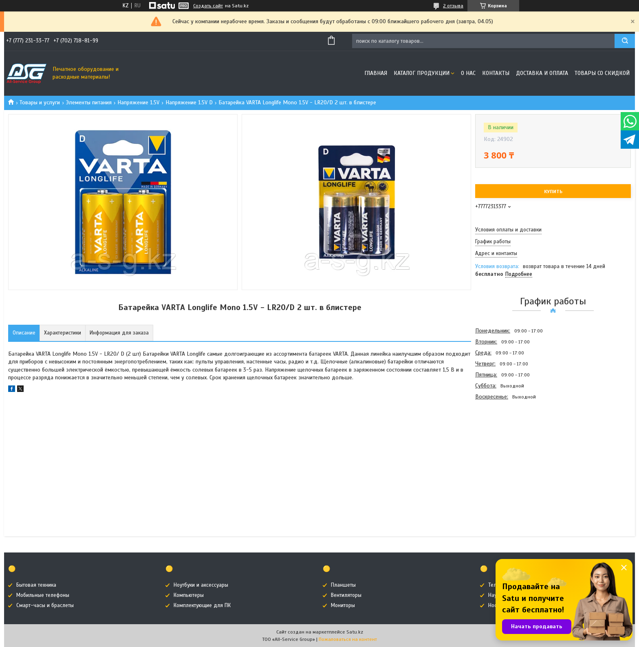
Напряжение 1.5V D (189, 102)
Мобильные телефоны (42, 595)
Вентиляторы (346, 595)
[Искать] (625, 41)
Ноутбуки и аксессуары (201, 585)
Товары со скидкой (602, 73)
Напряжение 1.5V (138, 102)
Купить (553, 191)
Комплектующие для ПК (202, 605)
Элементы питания (89, 102)
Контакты (495, 73)
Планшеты (343, 585)
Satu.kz (354, 632)
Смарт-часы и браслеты (45, 605)
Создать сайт (208, 6)
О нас (468, 73)
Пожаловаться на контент (348, 639)
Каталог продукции (422, 73)
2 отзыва (453, 6)
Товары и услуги (40, 102)
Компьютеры (189, 595)
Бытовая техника (36, 585)
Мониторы (343, 605)
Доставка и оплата (542, 73)
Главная (375, 73)
